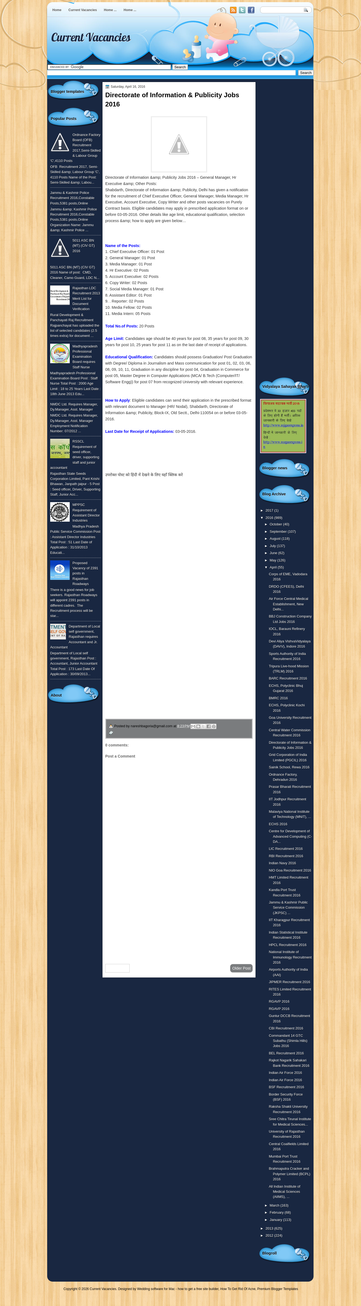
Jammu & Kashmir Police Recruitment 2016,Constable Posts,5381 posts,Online (72, 198)
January (276, 1220)
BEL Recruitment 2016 (286, 1053)
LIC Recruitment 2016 (286, 849)
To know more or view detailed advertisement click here (152, 456)
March (275, 1205)
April (273, 567)
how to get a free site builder (198, 1289)
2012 (270, 1235)
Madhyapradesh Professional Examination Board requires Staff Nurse (84, 356)
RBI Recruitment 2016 (286, 856)
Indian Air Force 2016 (285, 1073)
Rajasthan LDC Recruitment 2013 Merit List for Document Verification (86, 298)
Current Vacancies (82, 10)
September (278, 531)
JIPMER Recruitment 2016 (289, 982)
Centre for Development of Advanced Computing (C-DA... (290, 836)
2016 (270, 518)
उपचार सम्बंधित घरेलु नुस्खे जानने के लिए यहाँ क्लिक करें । (157, 680)
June (274, 553)
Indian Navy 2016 (282, 863)
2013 (270, 1228)
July (273, 546)
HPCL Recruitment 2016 (287, 945)
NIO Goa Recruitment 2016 (290, 870)
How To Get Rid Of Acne (237, 1289)
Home (56, 10)
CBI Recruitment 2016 (286, 1028)
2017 (270, 510)
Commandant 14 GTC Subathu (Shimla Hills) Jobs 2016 (288, 1041)
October (276, 524)
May (273, 560)
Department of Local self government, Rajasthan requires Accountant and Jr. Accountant (75, 636)
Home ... (110, 10)
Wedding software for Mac (156, 1289)
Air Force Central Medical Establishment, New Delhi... (288, 604)
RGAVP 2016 (279, 1001)
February (277, 1212)
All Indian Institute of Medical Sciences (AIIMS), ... (284, 1191)
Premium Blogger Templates (277, 1289)
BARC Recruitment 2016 (288, 678)
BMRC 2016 (278, 698)
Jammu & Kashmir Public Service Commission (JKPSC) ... (288, 907)
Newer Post (117, 968)
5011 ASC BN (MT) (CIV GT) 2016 (83, 245)
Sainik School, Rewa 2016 (289, 767)
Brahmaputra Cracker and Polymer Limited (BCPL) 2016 (289, 1174)
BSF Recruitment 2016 (286, 1087)
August (276, 539)
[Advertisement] (179, 916)
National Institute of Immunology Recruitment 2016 (290, 957)
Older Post (241, 968)
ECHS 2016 (278, 824)
